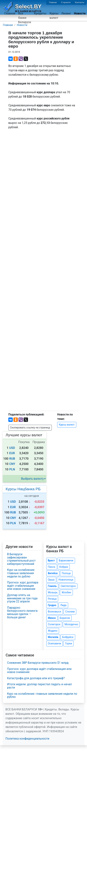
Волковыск (54, 611)
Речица (52, 598)
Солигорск (54, 624)
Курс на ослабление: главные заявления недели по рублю (21, 573)
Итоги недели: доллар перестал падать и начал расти (39, 685)
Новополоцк (65, 579)
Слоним (70, 611)
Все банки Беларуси (24, 18)
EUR (12, 453)
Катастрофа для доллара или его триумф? (36, 678)
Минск (52, 617)
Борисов (65, 617)
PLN (12, 469)
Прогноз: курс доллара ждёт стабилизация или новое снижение (22, 586)
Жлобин (66, 592)
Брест (51, 560)
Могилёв (53, 637)
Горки (68, 643)
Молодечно (71, 624)
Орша (51, 579)
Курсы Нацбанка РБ (23, 489)
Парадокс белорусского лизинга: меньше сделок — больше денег (22, 612)
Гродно (52, 605)
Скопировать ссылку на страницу (30, 427)
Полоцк (66, 573)
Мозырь (53, 592)
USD (12, 448)
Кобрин (63, 566)
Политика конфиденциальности (27, 738)
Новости (80, 13)
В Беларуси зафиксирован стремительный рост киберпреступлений (21, 559)
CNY (12, 464)
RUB (12, 458)
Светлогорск (68, 586)
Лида (63, 605)
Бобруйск (68, 637)
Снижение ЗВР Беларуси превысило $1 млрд (37, 662)
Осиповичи (54, 643)
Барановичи (66, 560)
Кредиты (40, 13)
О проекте (65, 2)
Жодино (53, 630)
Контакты (79, 2)
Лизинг (66, 13)
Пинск (51, 566)
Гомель (52, 586)
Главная (53, 2)
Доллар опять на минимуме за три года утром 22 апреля (22, 598)
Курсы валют (54, 16)
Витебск (53, 573)
